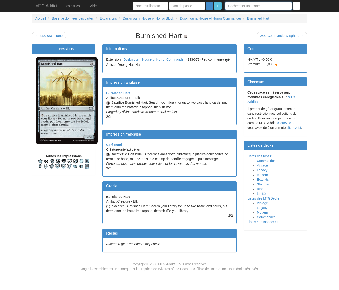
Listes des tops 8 (259, 156)
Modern (262, 175)
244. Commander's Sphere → (282, 36)
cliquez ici (284, 123)
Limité (261, 194)
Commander (266, 161)
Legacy (262, 170)
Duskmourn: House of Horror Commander (154, 59)
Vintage (262, 165)
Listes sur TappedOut (262, 222)
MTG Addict (46, 6)
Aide (93, 6)
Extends (263, 179)
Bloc (260, 189)
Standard (263, 184)
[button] (218, 6)
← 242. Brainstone (49, 36)
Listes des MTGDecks (263, 198)
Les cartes (74, 6)
